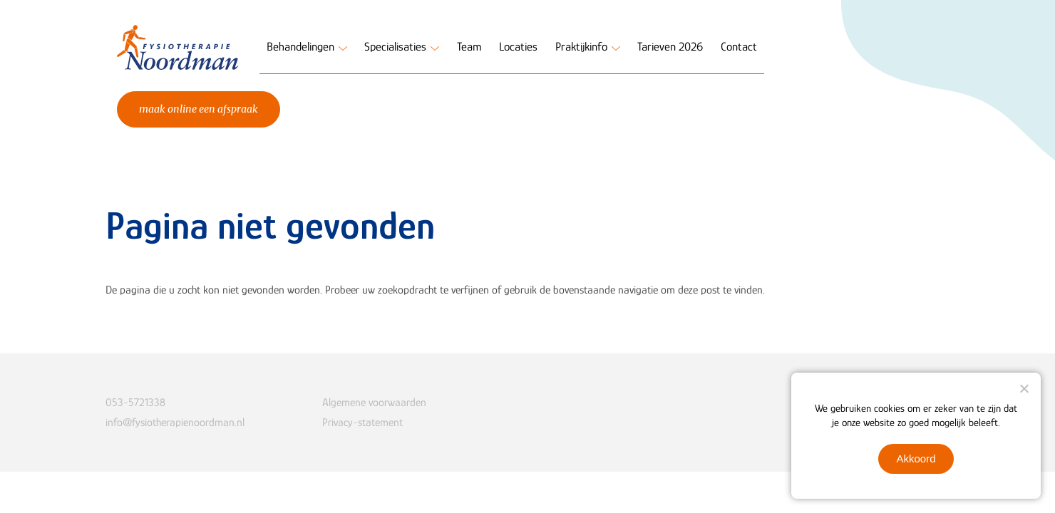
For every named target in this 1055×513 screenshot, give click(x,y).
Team (469, 46)
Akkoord (915, 458)
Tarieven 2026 (670, 46)
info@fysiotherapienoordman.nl (175, 422)
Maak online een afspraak (198, 109)
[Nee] (1024, 388)
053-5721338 (135, 402)
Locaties (518, 46)
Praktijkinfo (581, 46)
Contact (739, 46)
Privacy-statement (362, 422)
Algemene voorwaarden (374, 402)
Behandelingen (300, 46)
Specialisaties (395, 46)
